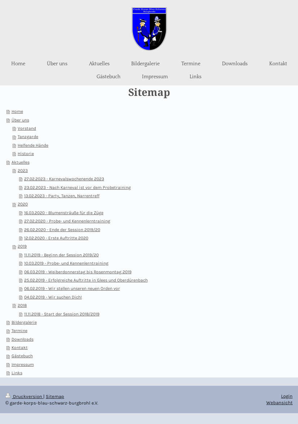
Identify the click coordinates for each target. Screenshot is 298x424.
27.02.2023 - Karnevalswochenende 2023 (64, 178)
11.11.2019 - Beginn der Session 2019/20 (61, 254)
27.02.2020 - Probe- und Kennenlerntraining (67, 221)
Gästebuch (22, 355)
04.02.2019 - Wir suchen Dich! (53, 297)
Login (287, 396)
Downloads (23, 339)
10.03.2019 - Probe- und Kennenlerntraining (66, 263)
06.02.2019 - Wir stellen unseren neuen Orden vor (72, 288)
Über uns (20, 120)
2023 (23, 170)
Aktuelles (21, 162)
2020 (23, 204)
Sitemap (55, 396)
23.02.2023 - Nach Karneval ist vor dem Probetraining (77, 187)
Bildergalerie (24, 322)
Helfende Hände (33, 145)
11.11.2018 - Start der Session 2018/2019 (61, 314)
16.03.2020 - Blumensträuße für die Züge (63, 212)
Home (17, 111)
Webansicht (279, 402)
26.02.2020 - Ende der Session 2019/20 (62, 229)
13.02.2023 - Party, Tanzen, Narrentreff (61, 195)
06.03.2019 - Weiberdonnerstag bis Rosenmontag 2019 (78, 271)
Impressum (23, 364)
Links (17, 372)
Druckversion (24, 396)
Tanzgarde (28, 136)
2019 (22, 246)
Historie (26, 153)
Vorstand (27, 128)
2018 (22, 305)
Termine (19, 330)
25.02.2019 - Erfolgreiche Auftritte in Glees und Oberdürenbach (86, 280)
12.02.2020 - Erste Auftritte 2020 (56, 237)
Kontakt (20, 347)
